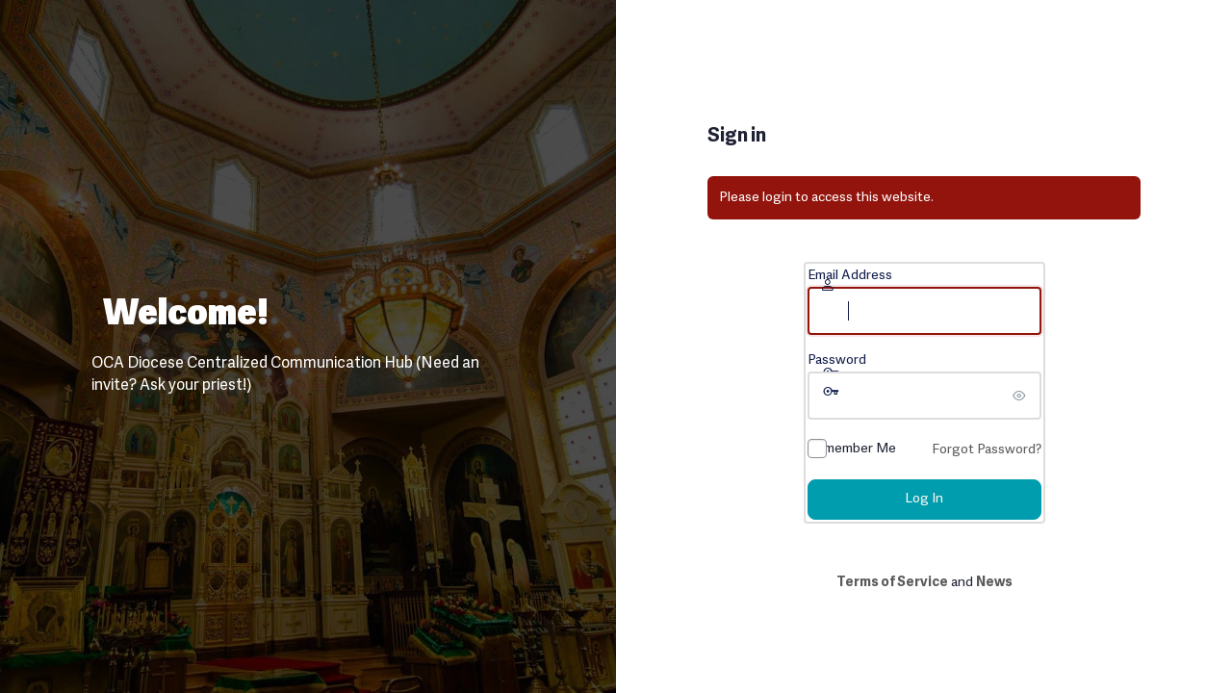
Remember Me (852, 449)
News (994, 583)
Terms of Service (892, 583)
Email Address (850, 276)
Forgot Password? (986, 450)
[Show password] (1022, 395)
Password (837, 360)
